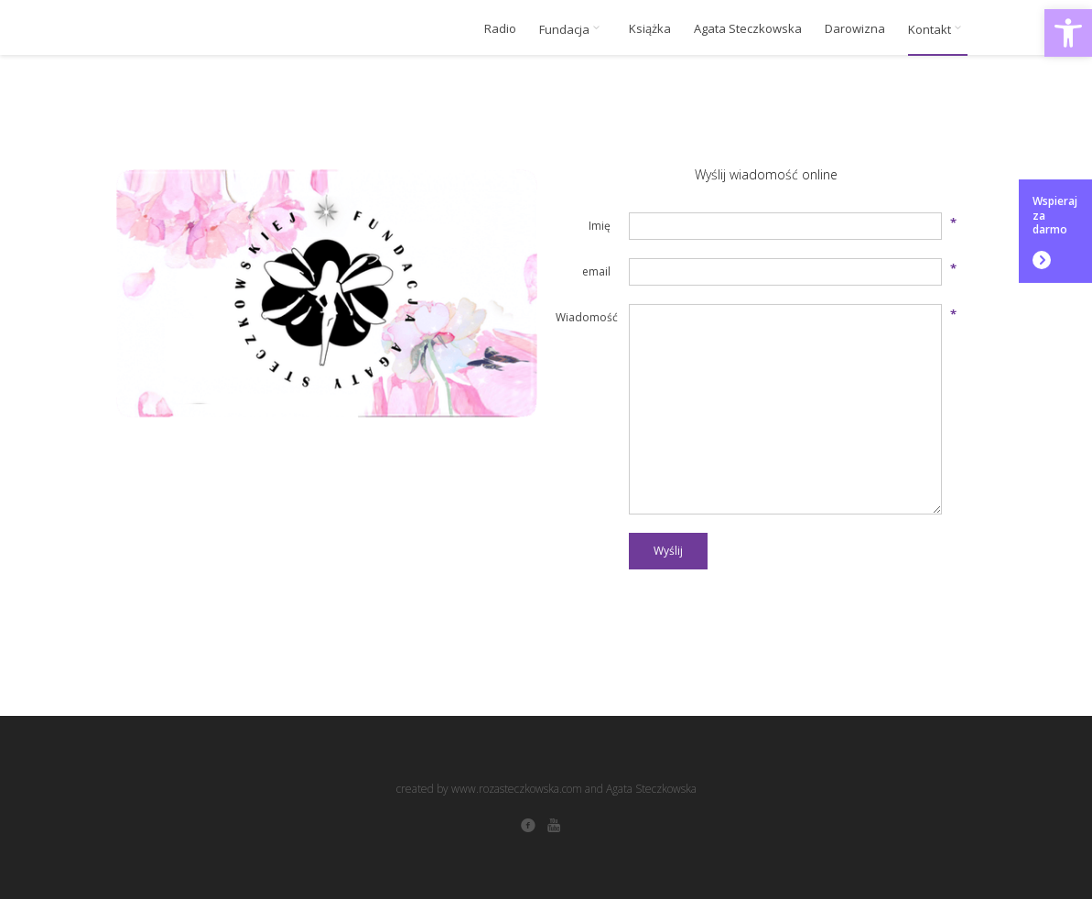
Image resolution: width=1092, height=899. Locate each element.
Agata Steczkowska (748, 29)
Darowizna (855, 29)
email (596, 271)
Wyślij (668, 550)
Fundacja (572, 29)
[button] (1068, 33)
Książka (650, 29)
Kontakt (938, 29)
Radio (500, 29)
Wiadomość (583, 317)
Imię (600, 225)
